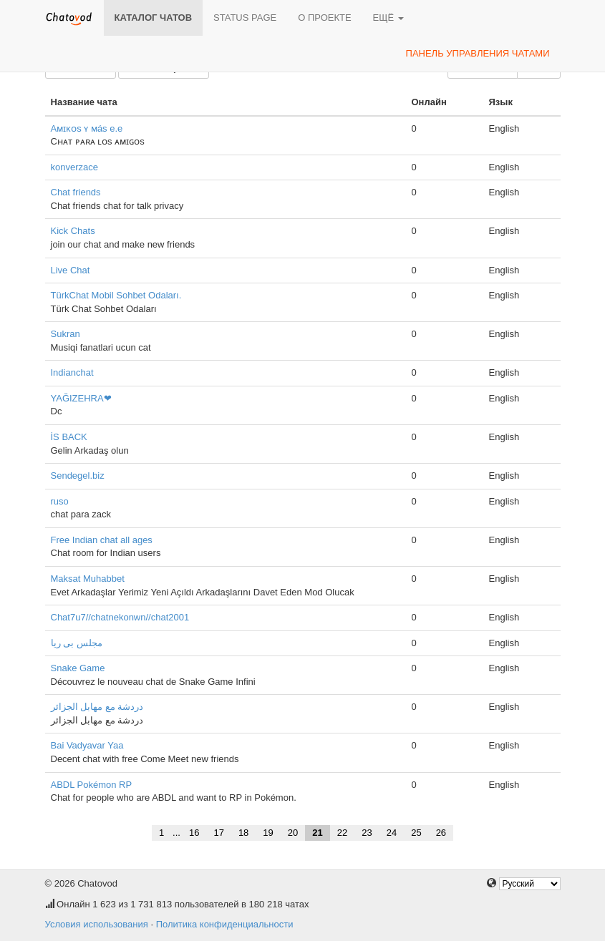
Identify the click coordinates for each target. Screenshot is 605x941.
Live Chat (70, 270)
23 (367, 832)
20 (293, 832)
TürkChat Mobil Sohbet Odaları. (116, 295)
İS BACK (69, 437)
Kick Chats (73, 230)
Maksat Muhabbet (88, 578)
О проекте (324, 17)
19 (268, 832)
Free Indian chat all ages (102, 540)
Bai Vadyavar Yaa (87, 745)
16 (194, 832)
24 (392, 832)
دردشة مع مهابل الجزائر (97, 706)
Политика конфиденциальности (225, 924)
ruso (60, 501)
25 (416, 832)
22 (342, 832)
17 (218, 832)
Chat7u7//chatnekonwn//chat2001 (120, 617)
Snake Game (78, 668)
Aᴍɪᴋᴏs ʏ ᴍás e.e (87, 128)
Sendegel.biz (78, 475)
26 (441, 832)
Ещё (388, 17)
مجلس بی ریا (76, 643)
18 (243, 832)
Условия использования (96, 924)
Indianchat (72, 372)
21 (317, 832)
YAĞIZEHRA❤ (81, 398)
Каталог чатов (154, 17)
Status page (244, 17)
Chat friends (76, 192)
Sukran (65, 333)
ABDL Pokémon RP (91, 784)
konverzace (74, 167)
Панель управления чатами (478, 53)
